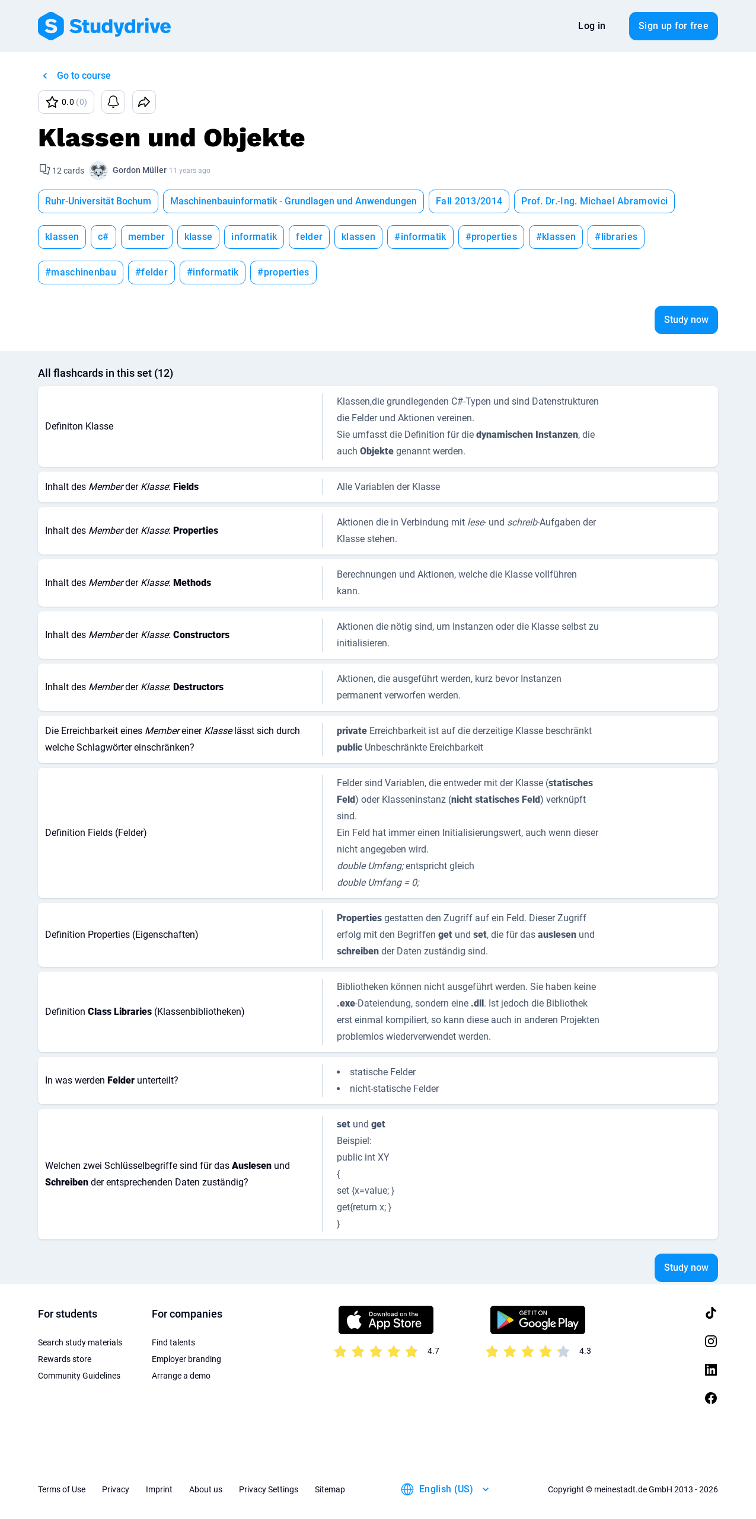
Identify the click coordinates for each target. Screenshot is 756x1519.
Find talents (173, 1342)
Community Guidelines (79, 1375)
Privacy (115, 1489)
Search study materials (80, 1342)
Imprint (159, 1489)
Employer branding (186, 1359)
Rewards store (64, 1359)
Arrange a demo (181, 1375)
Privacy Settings (268, 1489)
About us (205, 1489)
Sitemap (330, 1489)
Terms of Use (61, 1489)
